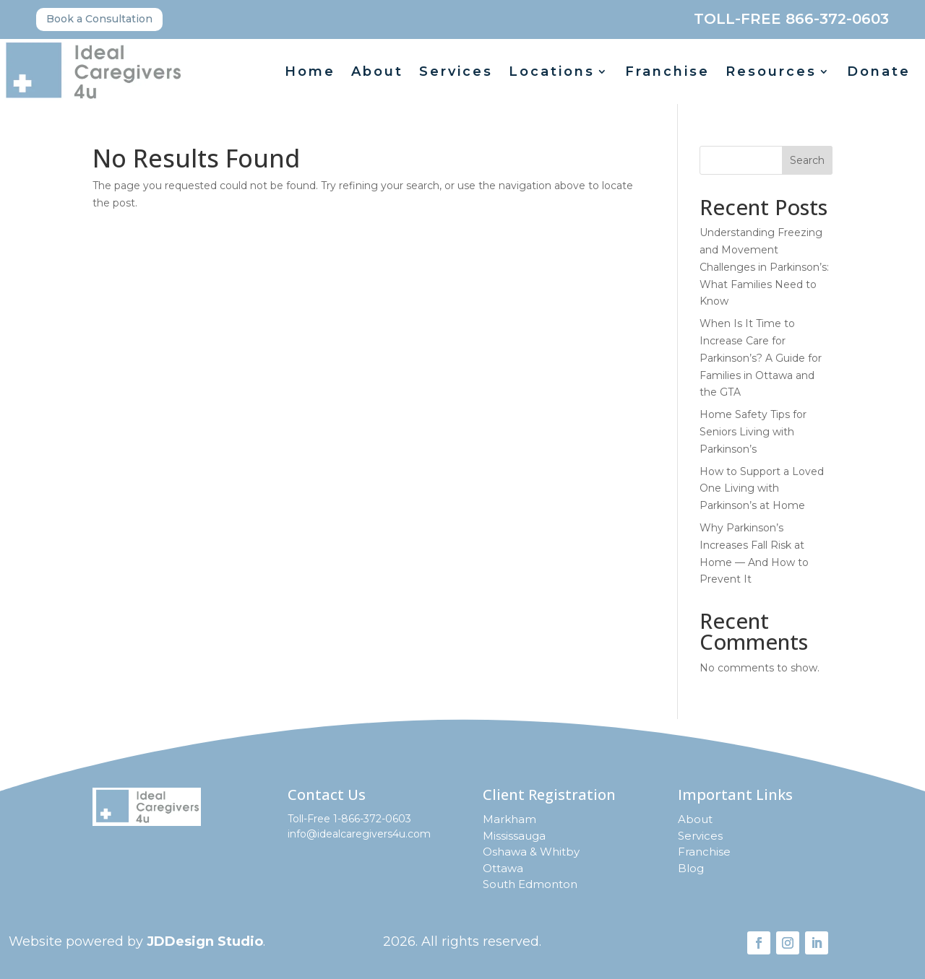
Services (456, 72)
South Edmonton (530, 884)
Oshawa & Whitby (531, 851)
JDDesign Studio (205, 941)
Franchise (667, 72)
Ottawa (503, 868)
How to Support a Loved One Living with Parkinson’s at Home (762, 489)
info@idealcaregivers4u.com (359, 833)
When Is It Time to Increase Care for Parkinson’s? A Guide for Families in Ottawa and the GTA (761, 358)
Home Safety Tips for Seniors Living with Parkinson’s (753, 432)
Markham (509, 819)
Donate (879, 72)
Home (310, 72)
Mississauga (514, 836)
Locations (552, 72)
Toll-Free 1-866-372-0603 (349, 818)
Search (807, 160)
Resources (771, 72)
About (377, 72)
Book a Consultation (99, 18)
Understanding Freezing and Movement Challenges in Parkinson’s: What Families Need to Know (764, 267)
